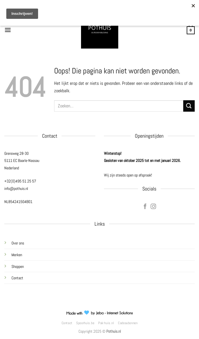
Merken (16, 254)
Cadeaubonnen (127, 323)
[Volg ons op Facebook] (145, 207)
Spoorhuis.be (85, 323)
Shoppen (17, 266)
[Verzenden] (189, 105)
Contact (17, 277)
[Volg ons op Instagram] (153, 207)
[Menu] (7, 30)
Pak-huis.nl (106, 323)
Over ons (17, 243)
